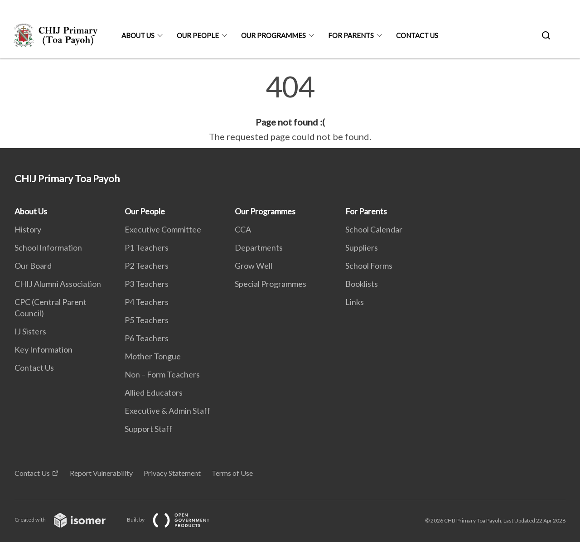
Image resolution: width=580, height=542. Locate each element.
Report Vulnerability (101, 473)
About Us (138, 35)
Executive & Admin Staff (167, 411)
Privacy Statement (172, 473)
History (27, 229)
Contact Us (417, 35)
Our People (198, 35)
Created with (67, 519)
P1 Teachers (147, 247)
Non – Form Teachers (162, 374)
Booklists (361, 284)
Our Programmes (273, 35)
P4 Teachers (147, 302)
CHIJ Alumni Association (57, 284)
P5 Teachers (147, 320)
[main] (290, 108)
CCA (243, 229)
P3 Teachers (147, 284)
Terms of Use (232, 473)
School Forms (368, 266)
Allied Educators (154, 392)
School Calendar (373, 229)
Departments (259, 247)
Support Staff (148, 429)
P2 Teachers (147, 266)
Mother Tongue (153, 356)
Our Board (33, 266)
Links (354, 302)
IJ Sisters (30, 331)
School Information (48, 247)
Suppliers (361, 247)
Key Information (43, 349)
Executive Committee (163, 229)
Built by (175, 519)
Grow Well (253, 266)
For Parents (351, 35)
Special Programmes (270, 284)
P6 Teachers (147, 338)
